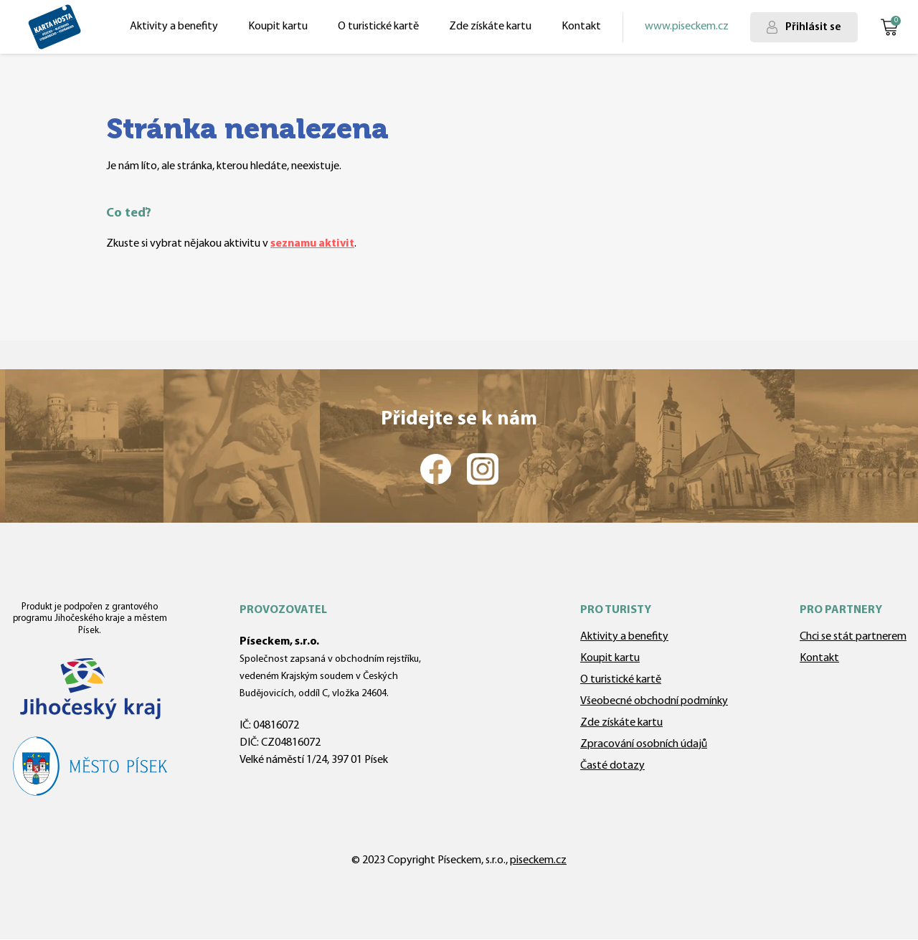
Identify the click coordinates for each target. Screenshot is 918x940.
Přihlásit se (813, 27)
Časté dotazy (612, 766)
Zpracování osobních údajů (643, 744)
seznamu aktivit (312, 244)
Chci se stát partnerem (853, 636)
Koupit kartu (278, 26)
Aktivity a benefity (174, 26)
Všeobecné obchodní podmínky (654, 701)
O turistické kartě (378, 26)
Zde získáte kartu (490, 26)
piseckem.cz (538, 860)
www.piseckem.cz (687, 26)
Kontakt (581, 26)
